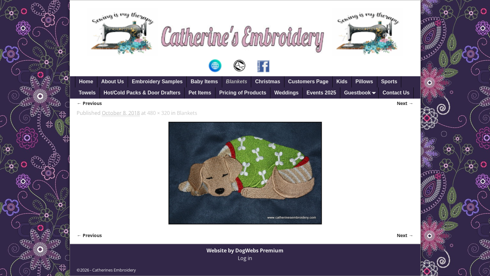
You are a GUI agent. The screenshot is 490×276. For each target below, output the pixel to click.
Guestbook (361, 93)
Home (86, 81)
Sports (389, 81)
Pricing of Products (243, 92)
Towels (87, 92)
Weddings (286, 92)
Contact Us (395, 92)
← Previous (89, 103)
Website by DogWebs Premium (245, 250)
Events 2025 (321, 92)
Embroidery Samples (157, 81)
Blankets (236, 81)
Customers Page (308, 81)
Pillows (364, 81)
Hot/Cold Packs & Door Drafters (142, 92)
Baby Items (204, 81)
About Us (112, 81)
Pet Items (199, 92)
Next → (405, 103)
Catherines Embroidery (114, 270)
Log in (245, 258)
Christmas (267, 81)
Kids (342, 81)
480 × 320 (158, 112)
